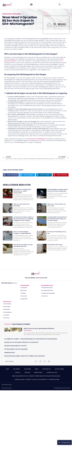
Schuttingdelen (7, 312)
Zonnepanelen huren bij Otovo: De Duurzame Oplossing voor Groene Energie (57, 218)
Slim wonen (27, 369)
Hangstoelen (24, 299)
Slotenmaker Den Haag (54, 245)
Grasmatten (6, 309)
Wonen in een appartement (11, 14)
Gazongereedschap (47, 290)
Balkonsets (23, 290)
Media (36, 369)
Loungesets (23, 287)
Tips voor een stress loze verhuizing (21, 205)
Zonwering (6, 318)
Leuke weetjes (46, 369)
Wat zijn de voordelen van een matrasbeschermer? (23, 245)
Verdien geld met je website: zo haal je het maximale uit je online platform (37, 379)
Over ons (27, 372)
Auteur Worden (59, 369)
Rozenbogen (7, 306)
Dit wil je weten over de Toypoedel (15, 349)
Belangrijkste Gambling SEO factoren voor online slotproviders (22, 191)
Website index (38, 372)
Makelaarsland (9, 352)
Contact (17, 372)
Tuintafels (23, 293)
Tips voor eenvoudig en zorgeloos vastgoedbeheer (22, 232)
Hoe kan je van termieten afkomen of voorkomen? (21, 342)
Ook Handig (16, 369)
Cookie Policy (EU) (51, 372)
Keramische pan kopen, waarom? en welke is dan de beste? (24, 356)
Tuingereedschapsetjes (48, 293)
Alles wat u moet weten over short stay (56, 205)
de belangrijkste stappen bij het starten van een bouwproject (57, 190)
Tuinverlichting (7, 304)
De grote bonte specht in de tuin (15, 346)
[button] (31, 4)
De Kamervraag (6, 384)
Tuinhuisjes (6, 315)
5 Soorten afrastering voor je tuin (56, 232)
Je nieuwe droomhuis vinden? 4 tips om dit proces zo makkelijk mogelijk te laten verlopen (23, 218)
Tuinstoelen (23, 296)
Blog (7, 369)
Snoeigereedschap (46, 287)
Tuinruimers (44, 296)
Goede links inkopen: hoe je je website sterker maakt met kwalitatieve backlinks (36, 376)
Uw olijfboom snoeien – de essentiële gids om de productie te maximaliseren (30, 339)
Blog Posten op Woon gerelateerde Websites (39, 328)
